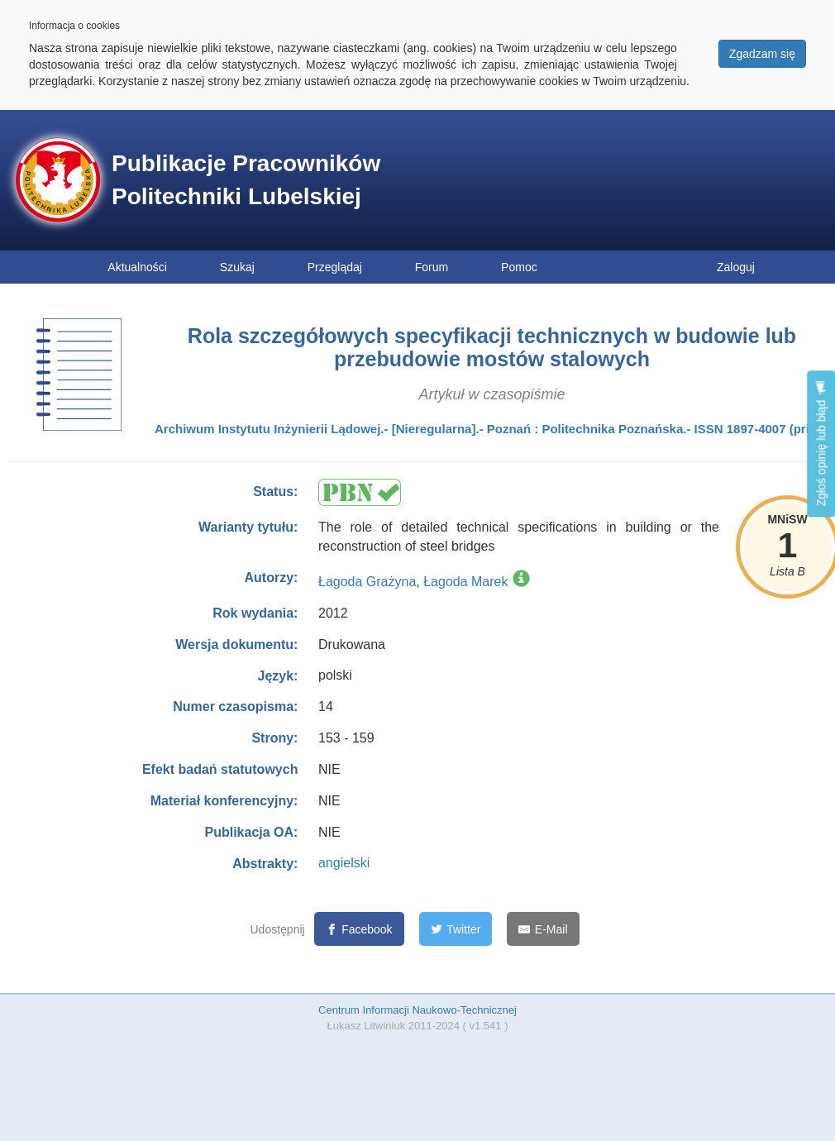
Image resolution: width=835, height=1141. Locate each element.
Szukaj (237, 267)
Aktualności (137, 267)
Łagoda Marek (465, 582)
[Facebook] (359, 929)
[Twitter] (456, 929)
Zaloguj (736, 267)
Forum (431, 267)
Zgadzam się (762, 53)
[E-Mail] (543, 929)
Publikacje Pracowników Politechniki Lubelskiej (246, 179)
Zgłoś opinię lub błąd (821, 443)
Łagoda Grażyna (367, 582)
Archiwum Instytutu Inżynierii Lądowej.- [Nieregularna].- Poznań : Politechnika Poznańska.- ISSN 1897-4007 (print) (490, 429)
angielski (344, 863)
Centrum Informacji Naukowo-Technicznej (417, 1010)
